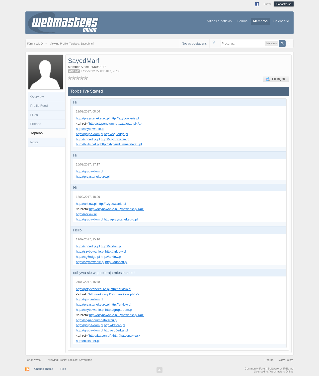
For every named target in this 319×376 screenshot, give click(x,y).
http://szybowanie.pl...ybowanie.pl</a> (116, 209)
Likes (34, 115)
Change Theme (43, 368)
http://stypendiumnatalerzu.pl (121, 144)
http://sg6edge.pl (116, 134)
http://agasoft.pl (116, 262)
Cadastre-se (283, 3)
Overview (37, 97)
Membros (260, 21)
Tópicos (36, 133)
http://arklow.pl (86, 204)
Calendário (281, 21)
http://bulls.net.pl (87, 144)
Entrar (267, 3)
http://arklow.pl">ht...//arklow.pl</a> (114, 294)
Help (63, 368)
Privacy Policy (284, 359)
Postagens (276, 79)
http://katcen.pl (114, 325)
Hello (77, 230)
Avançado (289, 43)
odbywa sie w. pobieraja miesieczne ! (104, 272)
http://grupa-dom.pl (89, 134)
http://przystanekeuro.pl (92, 118)
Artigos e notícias (219, 21)
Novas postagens (194, 43)
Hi (75, 102)
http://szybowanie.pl (124, 118)
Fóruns (242, 21)
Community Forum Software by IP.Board (269, 368)
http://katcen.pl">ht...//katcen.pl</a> (114, 335)
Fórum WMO (33, 359)
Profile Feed (39, 105)
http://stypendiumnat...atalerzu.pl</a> (115, 123)
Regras (269, 359)
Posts (34, 142)
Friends (35, 124)
